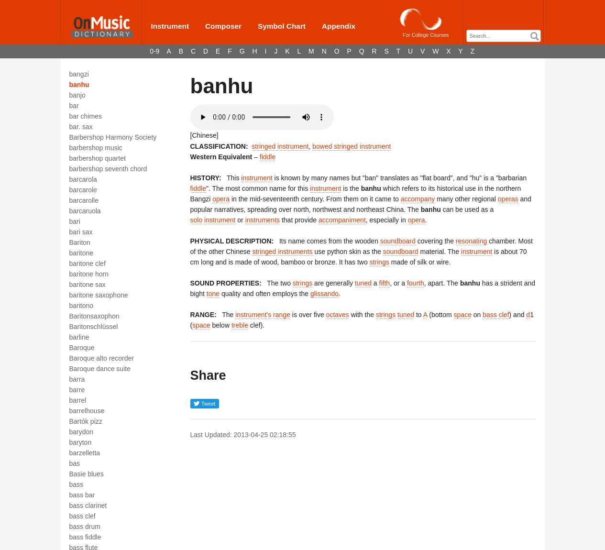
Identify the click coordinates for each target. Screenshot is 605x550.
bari (74, 221)
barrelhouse (87, 411)
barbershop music (95, 148)
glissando (324, 293)
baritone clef (87, 263)
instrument (256, 178)
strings (379, 262)
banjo (77, 95)
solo (196, 220)
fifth (384, 283)
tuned (363, 283)
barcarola (83, 179)
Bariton (79, 242)
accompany (418, 199)
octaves (337, 315)
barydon (81, 432)
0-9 (154, 51)
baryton (80, 442)
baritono (81, 305)
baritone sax (87, 284)
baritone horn (89, 274)
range (281, 315)
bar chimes (85, 116)
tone (213, 293)
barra (77, 379)
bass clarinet (88, 505)
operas (508, 199)
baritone (81, 253)
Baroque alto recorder (101, 358)
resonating (471, 241)
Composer (223, 26)
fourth (415, 283)
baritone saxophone (98, 295)
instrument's (253, 315)
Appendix (338, 26)
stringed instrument (280, 146)
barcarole (83, 190)
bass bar (82, 495)
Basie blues (86, 474)
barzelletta (84, 453)
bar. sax (81, 127)
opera (221, 199)
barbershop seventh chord (108, 169)
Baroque (82, 348)
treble (239, 325)
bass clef (82, 516)
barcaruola (85, 211)
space (463, 315)
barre (77, 390)
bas (74, 463)
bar (74, 106)
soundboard (398, 241)
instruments (262, 220)
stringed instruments (282, 251)
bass (76, 484)
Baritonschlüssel (93, 326)
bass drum (84, 526)
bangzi (79, 74)
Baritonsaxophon (94, 316)
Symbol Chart (282, 26)
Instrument (170, 26)
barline (79, 337)
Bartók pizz (85, 421)
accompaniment (342, 220)
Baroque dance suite (100, 369)
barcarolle (84, 200)
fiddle (267, 157)
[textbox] (506, 36)
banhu (79, 84)
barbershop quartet (97, 158)
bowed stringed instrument (351, 146)
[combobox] (503, 36)
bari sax (81, 232)
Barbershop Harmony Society (113, 137)
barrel (78, 400)
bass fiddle (85, 537)
